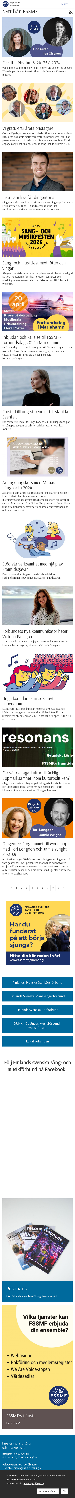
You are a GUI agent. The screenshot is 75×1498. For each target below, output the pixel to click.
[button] (70, 3)
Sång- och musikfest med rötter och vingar (34, 265)
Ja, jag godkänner (48, 1491)
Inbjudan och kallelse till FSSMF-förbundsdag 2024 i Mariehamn (31, 339)
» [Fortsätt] (63, 887)
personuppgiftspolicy (33, 1483)
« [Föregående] (11, 887)
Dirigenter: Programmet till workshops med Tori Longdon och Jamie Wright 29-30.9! (35, 849)
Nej (64, 1491)
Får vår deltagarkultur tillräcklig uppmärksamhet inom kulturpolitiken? (36, 775)
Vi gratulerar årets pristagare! (28, 128)
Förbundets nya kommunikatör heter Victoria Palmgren (34, 633)
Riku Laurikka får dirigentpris (28, 197)
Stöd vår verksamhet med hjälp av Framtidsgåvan (32, 566)
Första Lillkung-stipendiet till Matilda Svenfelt (35, 414)
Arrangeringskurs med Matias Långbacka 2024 (28, 484)
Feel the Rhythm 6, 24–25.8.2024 (31, 62)
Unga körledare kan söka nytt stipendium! (28, 700)
